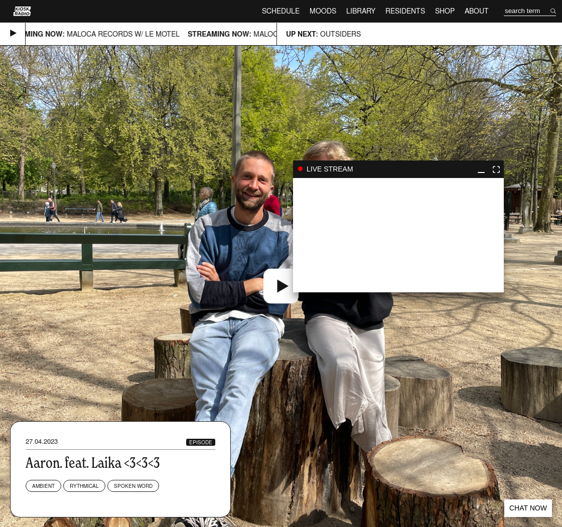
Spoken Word (133, 485)
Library (360, 11)
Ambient (43, 485)
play (398, 235)
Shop (445, 11)
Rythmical (84, 485)
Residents (405, 11)
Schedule (281, 11)
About (477, 11)
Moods (323, 11)
